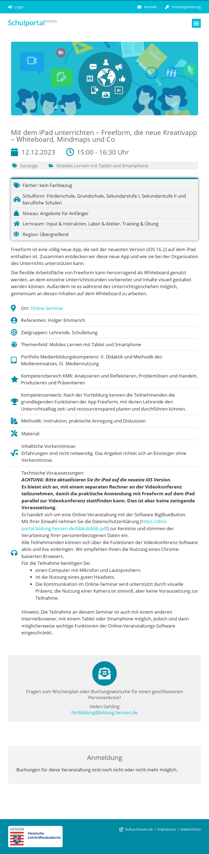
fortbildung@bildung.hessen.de (104, 712)
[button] (196, 23)
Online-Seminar (46, 308)
